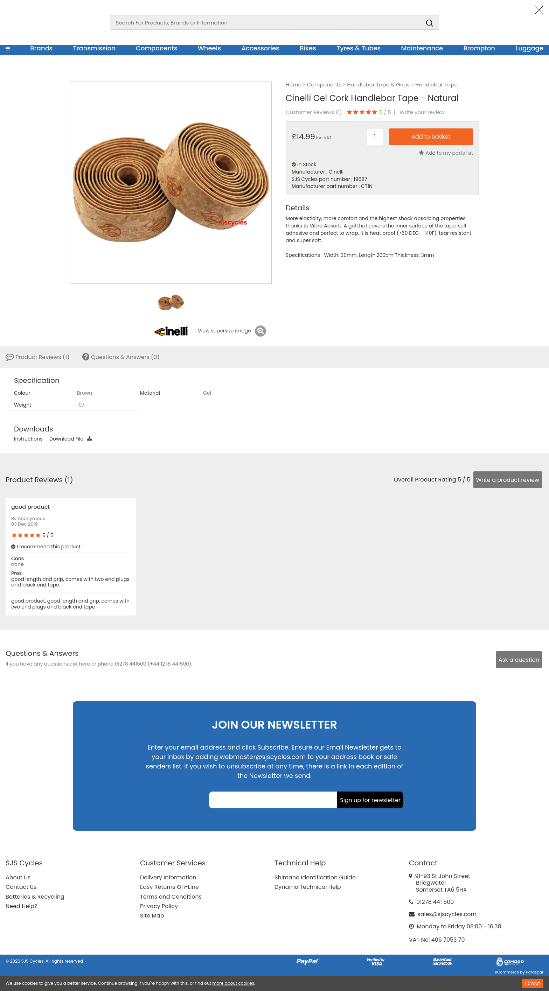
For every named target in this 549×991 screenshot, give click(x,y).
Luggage (529, 48)
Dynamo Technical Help (307, 887)
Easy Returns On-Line (169, 887)
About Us (18, 877)
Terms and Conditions (171, 897)
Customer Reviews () (314, 112)
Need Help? (21, 906)
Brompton (479, 48)
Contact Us (21, 887)
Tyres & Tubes (358, 48)
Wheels (209, 48)
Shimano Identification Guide (315, 877)
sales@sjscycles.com (447, 914)
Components (157, 48)
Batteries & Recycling (35, 897)
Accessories (260, 48)
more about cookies (233, 983)
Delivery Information (168, 877)
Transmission (94, 48)
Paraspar (534, 972)
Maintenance (422, 48)
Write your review (422, 112)
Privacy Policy (159, 906)
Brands (41, 48)
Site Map (152, 916)
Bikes (308, 48)
